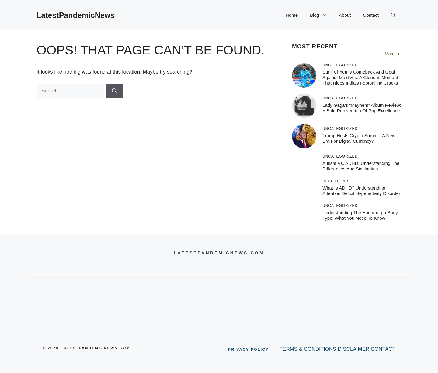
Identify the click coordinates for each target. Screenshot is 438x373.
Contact (371, 15)
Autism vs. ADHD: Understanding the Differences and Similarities (360, 166)
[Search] (114, 91)
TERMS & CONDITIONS (308, 349)
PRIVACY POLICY (248, 349)
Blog (321, 15)
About (345, 15)
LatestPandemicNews (75, 15)
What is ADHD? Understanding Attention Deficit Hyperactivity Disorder (361, 190)
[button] (393, 15)
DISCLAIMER (353, 349)
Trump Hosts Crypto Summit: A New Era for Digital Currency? (358, 138)
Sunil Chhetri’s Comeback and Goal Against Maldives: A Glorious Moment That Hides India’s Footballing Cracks (360, 77)
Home (292, 15)
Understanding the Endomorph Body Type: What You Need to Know (360, 215)
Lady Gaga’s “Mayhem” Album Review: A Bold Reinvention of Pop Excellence (361, 108)
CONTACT (383, 349)
